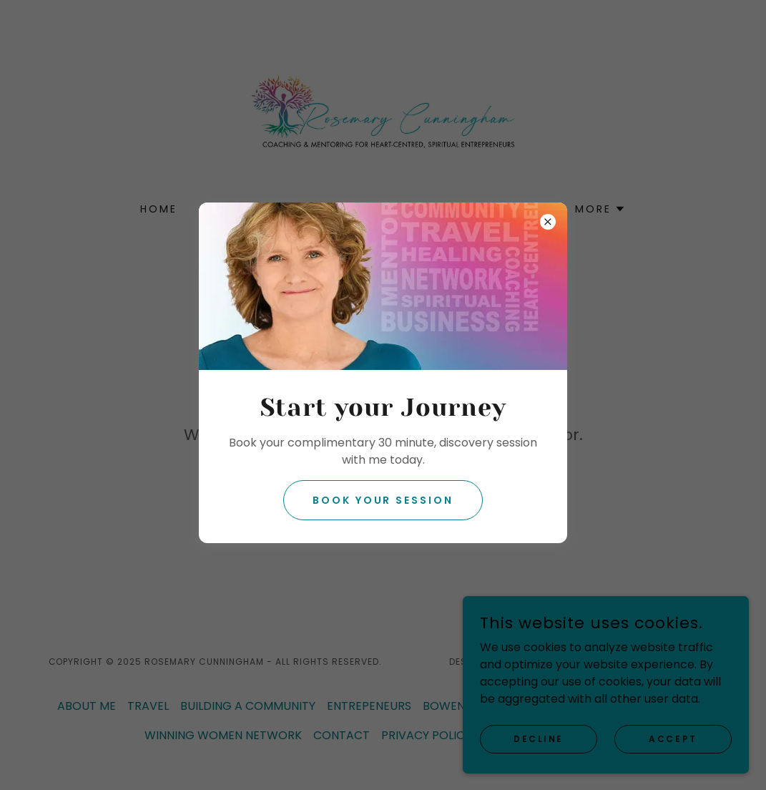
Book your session (383, 500)
